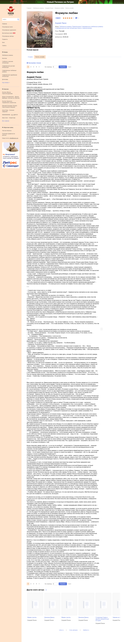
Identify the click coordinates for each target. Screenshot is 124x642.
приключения (76, 26)
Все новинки (5, 121)
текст (58, 18)
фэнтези (4, 58)
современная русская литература (8, 66)
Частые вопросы (6, 130)
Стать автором (73, 630)
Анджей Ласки (49, 8)
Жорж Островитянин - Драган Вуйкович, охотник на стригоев (10, 97)
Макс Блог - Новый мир (8, 117)
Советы (4, 45)
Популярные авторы (8, 36)
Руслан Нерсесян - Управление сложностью (9, 102)
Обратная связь (8, 127)
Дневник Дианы (49, 617)
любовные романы (7, 55)
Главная (29, 8)
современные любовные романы (92, 26)
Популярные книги (7, 27)
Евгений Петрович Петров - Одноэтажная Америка (10, 106)
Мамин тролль (32, 617)
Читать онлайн (40, 57)
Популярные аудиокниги (9, 30)
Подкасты (5, 39)
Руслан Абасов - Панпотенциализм (7, 93)
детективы (5, 79)
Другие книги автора (35, 590)
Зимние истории (118, 617)
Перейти (63, 67)
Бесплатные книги (7, 33)
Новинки (4, 23)
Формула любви (59, 8)
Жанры (5, 52)
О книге (30, 57)
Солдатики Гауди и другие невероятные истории (102, 619)
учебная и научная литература (7, 62)
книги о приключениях (85, 28)
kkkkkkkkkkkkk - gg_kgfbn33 (10, 114)
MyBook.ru (86, 630)
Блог (3, 42)
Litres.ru (61, 630)
